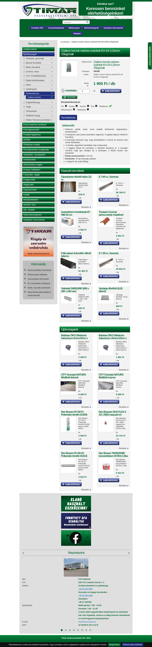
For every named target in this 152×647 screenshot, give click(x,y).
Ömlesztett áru (32, 93)
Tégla (28, 107)
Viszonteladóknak (56, 28)
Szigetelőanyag (33, 102)
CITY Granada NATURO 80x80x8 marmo (111, 376)
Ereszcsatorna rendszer (35, 124)
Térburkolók (31, 111)
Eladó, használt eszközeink (39, 288)
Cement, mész (32, 71)
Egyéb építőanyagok (35, 80)
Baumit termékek (33, 63)
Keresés (87, 22)
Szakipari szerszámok (34, 219)
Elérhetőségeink (91, 28)
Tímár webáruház (50, 10)
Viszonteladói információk (38, 279)
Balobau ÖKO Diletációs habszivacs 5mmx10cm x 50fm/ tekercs (74, 338)
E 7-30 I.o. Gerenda (108, 253)
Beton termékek (33, 67)
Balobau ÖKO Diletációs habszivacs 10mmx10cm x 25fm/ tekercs (112, 338)
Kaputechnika (30, 189)
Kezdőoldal (65, 42)
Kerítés (26, 139)
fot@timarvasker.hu (87, 622)
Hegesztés (28, 184)
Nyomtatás (70, 97)
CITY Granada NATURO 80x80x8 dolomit (73, 376)
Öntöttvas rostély (31, 144)
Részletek (85, 207)
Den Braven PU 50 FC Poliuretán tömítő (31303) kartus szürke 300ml (74, 415)
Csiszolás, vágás (31, 174)
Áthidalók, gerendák (35, 58)
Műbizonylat (74, 28)
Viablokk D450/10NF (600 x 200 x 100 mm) (75, 290)
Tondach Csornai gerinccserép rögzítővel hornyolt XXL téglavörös (111, 215)
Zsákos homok (34, 97)
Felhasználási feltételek (132, 645)
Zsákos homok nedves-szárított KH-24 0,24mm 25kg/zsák (107, 64)
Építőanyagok (30, 54)
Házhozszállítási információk (39, 270)
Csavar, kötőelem (31, 169)
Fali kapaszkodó (31, 129)
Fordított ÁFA (37, 28)
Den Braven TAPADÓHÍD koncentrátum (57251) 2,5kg (113, 454)
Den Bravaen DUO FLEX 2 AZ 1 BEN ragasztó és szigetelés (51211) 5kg (112, 415)
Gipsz (28, 85)
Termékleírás (68, 117)
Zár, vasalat (29, 209)
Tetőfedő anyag (33, 115)
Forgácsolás (29, 179)
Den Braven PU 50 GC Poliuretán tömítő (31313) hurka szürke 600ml (74, 456)
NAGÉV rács (29, 204)
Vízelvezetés (29, 159)
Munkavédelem (30, 199)
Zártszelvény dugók (32, 164)
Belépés (77, 34)
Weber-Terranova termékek (38, 120)
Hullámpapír (31, 89)
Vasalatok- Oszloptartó (34, 154)
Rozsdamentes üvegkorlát (36, 149)
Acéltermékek (30, 49)
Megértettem (114, 645)
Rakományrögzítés (32, 214)
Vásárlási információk (113, 28)
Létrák (26, 194)
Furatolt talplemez (32, 134)
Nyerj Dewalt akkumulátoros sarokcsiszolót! (39, 294)
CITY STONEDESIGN (36, 76)
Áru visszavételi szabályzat (39, 283)
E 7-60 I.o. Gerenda (108, 176)
